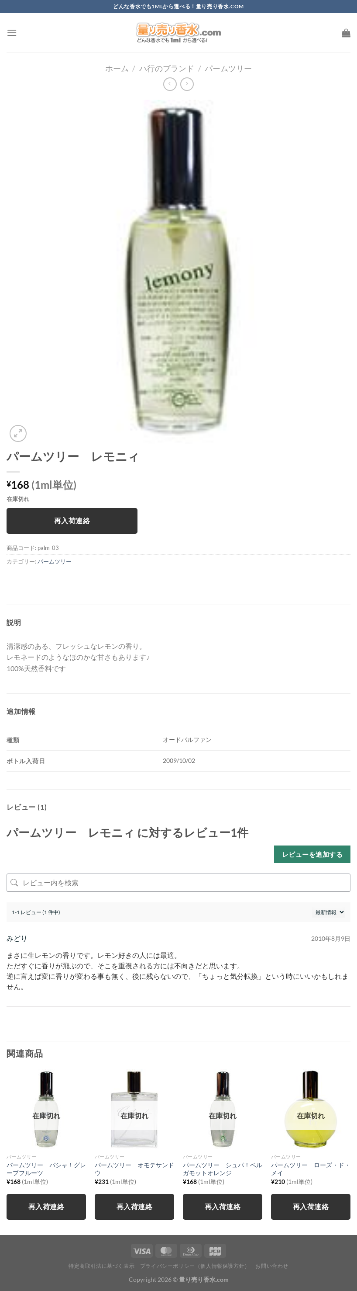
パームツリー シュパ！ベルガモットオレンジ (222, 1169)
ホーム (117, 68)
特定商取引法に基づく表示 (101, 1266)
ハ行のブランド (166, 68)
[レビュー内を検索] (178, 882)
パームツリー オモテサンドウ (134, 1169)
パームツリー (228, 68)
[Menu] (12, 32)
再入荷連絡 (72, 521)
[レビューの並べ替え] (328, 912)
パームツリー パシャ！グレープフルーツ (46, 1169)
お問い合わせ (271, 1266)
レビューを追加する (312, 854)
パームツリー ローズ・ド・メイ (310, 1169)
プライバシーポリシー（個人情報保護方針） (195, 1266)
